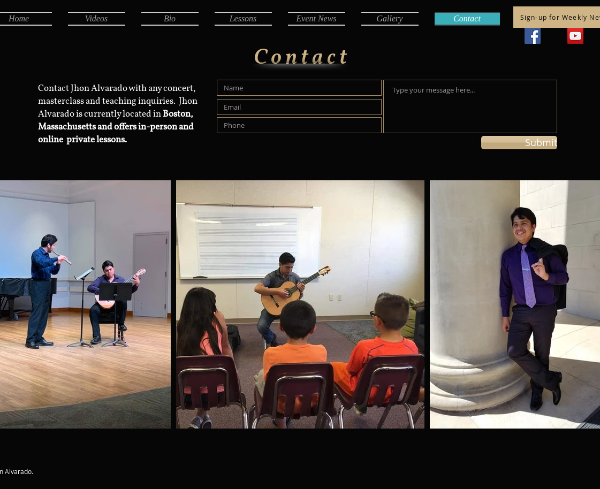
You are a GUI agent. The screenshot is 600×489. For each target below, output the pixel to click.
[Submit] (519, 142)
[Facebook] (533, 36)
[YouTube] (575, 36)
